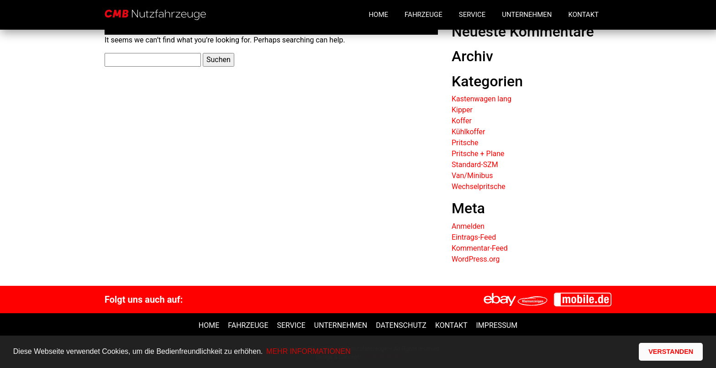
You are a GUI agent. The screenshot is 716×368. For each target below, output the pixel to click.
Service (472, 15)
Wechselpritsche (478, 186)
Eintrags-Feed (474, 237)
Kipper (462, 109)
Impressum (496, 325)
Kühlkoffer (468, 131)
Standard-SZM (475, 164)
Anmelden (468, 226)
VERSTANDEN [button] (670, 351)
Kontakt (583, 15)
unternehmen (340, 325)
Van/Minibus (472, 175)
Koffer (462, 120)
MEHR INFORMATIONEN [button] (308, 351)
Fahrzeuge (423, 15)
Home (378, 15)
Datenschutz (401, 325)
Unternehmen (527, 15)
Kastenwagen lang (481, 99)
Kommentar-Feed (480, 248)
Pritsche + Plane (478, 153)
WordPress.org (476, 259)
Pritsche (465, 142)
